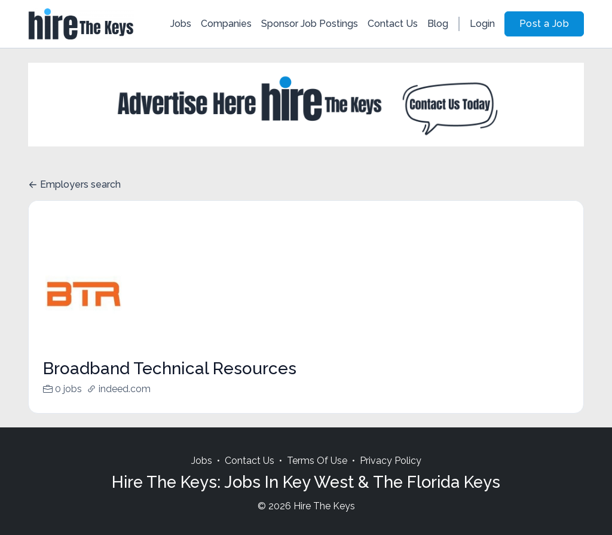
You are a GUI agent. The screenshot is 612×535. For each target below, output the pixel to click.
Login (482, 23)
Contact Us (393, 23)
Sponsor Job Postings (309, 23)
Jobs (180, 23)
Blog (437, 23)
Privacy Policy (390, 475)
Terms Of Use (317, 475)
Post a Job (544, 23)
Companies (226, 23)
